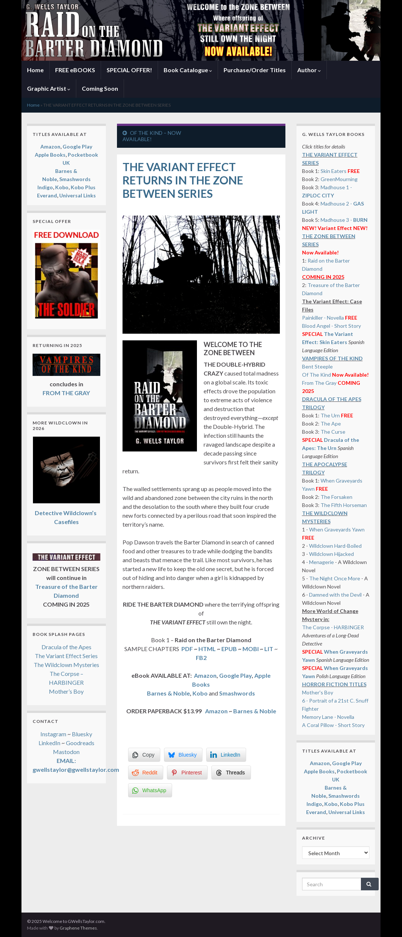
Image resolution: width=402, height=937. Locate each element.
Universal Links (77, 195)
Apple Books (50, 154)
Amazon (205, 675)
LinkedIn (49, 742)
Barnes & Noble (168, 693)
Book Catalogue (188, 69)
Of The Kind (316, 374)
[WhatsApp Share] (150, 790)
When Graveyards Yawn (337, 529)
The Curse (333, 432)
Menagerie (321, 562)
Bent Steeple (317, 366)
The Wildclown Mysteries (66, 664)
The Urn (331, 415)
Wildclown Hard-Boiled (335, 546)
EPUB (229, 648)
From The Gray (319, 383)
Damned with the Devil (335, 594)
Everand (47, 195)
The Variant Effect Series (66, 655)
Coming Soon (100, 88)
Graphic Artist (48, 88)
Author (309, 69)
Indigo (45, 187)
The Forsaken (336, 497)
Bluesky (82, 733)
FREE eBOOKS (75, 69)
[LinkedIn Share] (226, 755)
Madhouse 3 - (344, 220)
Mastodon (66, 751)
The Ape (331, 423)
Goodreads (80, 742)
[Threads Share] (231, 773)
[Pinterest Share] (187, 773)
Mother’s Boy (66, 691)
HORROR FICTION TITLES (334, 684)
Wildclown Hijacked (331, 554)
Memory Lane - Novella (328, 717)
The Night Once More (334, 578)
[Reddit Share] (145, 773)
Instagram (53, 733)
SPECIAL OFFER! (129, 69)
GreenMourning (339, 179)
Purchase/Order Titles (255, 69)
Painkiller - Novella (323, 317)
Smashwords (75, 179)
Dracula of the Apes (66, 646)
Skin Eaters (333, 171)
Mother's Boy (317, 692)
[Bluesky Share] (183, 755)
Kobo (200, 693)
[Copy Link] (144, 755)
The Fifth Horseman (344, 505)
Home (35, 69)
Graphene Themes (78, 928)
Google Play (235, 675)
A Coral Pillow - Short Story (333, 725)
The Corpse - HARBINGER (333, 627)
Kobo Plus (83, 187)
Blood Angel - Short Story (331, 326)
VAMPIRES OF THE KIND (332, 358)
